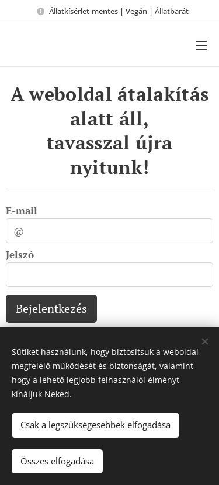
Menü (201, 45)
